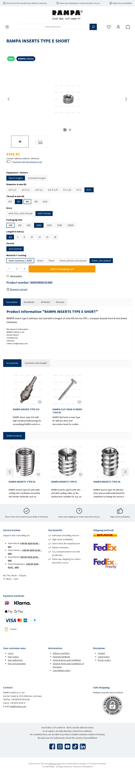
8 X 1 (79, 190)
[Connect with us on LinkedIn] (82, 746)
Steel (52, 261)
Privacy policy (104, 660)
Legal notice (104, 656)
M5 (18, 201)
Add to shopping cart (62, 269)
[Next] (126, 99)
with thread (44, 213)
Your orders (13, 656)
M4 (11, 202)
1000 (38, 225)
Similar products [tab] (14, 435)
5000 (60, 226)
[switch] (8, 161)
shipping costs (54, 763)
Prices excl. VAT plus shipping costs (27, 162)
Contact (101, 653)
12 (40, 237)
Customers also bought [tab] (36, 363)
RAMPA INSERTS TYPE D (64, 481)
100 (10, 225)
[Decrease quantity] (9, 268)
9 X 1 (89, 189)
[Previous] (8, 99)
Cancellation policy (62, 670)
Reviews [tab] (60, 302)
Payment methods (61, 656)
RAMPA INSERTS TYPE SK (106, 481)
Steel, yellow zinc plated (74, 261)
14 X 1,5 (40, 190)
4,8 (10, 237)
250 (21, 226)
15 (48, 237)
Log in (11, 653)
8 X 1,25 (68, 190)
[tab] (12, 302)
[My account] (118, 27)
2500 (50, 226)
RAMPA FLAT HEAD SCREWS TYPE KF (67, 411)
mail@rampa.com (18, 706)
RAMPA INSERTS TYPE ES (22, 481)
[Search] (93, 27)
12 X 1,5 (27, 190)
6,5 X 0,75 (54, 190)
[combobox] (53, 27)
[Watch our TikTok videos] (75, 746)
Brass (41, 261)
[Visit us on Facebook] (52, 746)
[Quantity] (16, 268)
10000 (71, 226)
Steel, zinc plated (101, 260)
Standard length (38, 178)
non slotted (15, 248)
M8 (37, 202)
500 (30, 226)
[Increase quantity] (24, 268)
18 (56, 237)
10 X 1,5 (13, 190)
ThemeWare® (87, 766)
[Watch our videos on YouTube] (67, 746)
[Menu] (7, 27)
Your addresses (15, 660)
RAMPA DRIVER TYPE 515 (26, 409)
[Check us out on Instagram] (59, 746)
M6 (27, 201)
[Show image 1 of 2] (65, 130)
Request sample (17, 289)
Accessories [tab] (12, 363)
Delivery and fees (61, 653)
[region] (67, 106)
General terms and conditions (67, 660)
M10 (46, 202)
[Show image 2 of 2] (70, 130)
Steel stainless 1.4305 (20, 260)
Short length (16, 178)
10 (32, 237)
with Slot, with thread (21, 214)
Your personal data (17, 663)
